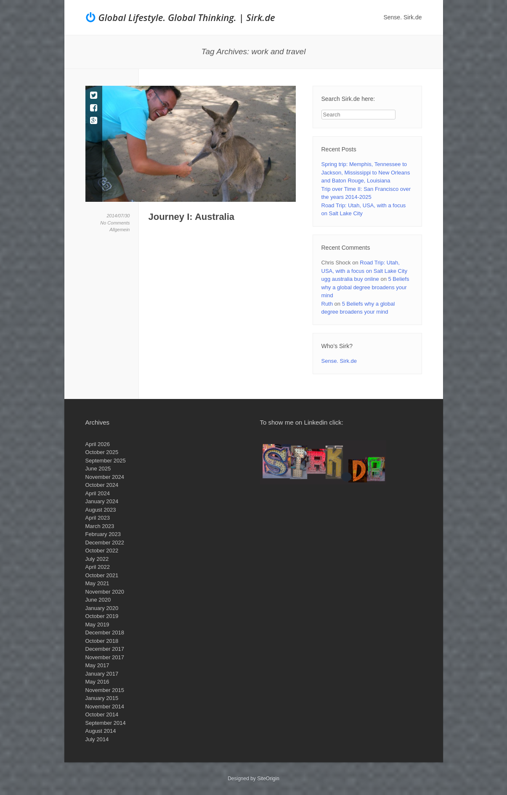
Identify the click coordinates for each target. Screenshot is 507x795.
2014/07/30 (118, 215)
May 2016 (97, 682)
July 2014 (97, 739)
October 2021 (102, 575)
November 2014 (105, 706)
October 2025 (102, 452)
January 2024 (102, 501)
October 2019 (102, 616)
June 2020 (98, 600)
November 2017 (105, 657)
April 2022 (97, 567)
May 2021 (97, 583)
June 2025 (98, 468)
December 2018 (105, 632)
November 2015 (105, 690)
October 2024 (102, 485)
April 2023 (97, 518)
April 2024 (97, 493)
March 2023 (99, 526)
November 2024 (105, 477)
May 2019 (97, 624)
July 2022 (97, 559)
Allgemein (119, 229)
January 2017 (102, 674)
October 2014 (102, 714)
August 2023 (100, 510)
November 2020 (105, 592)
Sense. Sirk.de (402, 17)
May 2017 (97, 665)
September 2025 (105, 460)
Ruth (327, 304)
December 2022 (105, 542)
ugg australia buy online (350, 279)
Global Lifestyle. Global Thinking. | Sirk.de (186, 17)
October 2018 (102, 641)
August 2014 (100, 731)
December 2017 (105, 649)
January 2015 (102, 698)
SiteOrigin (268, 779)
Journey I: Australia (192, 216)
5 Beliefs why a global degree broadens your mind (365, 287)
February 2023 (103, 534)
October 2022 (102, 550)
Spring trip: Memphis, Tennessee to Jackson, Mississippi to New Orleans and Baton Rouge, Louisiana (365, 172)
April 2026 (97, 444)
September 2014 (105, 723)
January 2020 (102, 608)
